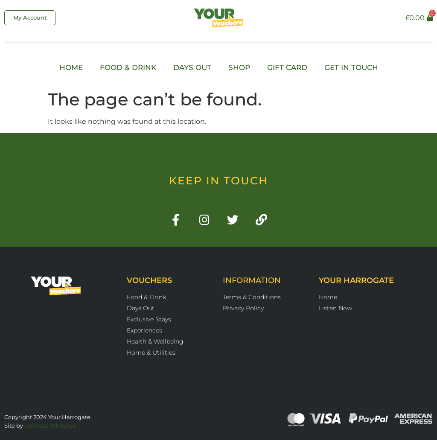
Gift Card (287, 67)
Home (71, 67)
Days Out (192, 67)
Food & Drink (128, 67)
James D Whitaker (50, 425)
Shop (239, 67)
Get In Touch (351, 67)
